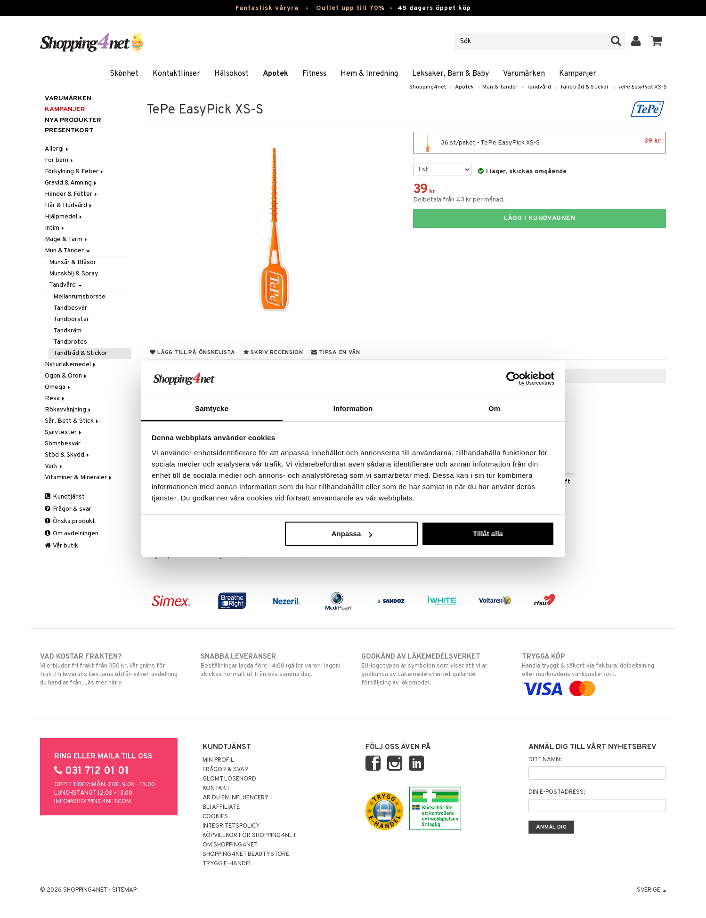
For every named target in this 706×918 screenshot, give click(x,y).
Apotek (275, 74)
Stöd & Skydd (67, 455)
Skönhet (124, 74)
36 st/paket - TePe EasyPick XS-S (539, 142)
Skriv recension (273, 352)
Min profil (218, 760)
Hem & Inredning (369, 74)
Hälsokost (231, 74)
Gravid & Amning (71, 183)
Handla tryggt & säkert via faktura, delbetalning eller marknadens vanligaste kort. (594, 672)
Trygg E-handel (227, 864)
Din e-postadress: (556, 792)
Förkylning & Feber (75, 172)
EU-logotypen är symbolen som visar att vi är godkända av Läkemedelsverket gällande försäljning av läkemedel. (433, 669)
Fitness (314, 74)
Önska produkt (70, 521)
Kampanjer (577, 74)
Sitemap (124, 890)
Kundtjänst (65, 497)
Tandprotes (70, 342)
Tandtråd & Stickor (584, 87)
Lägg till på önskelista (192, 352)
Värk (54, 466)
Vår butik (61, 546)
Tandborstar (71, 319)
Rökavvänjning (68, 410)
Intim (55, 228)
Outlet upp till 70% (350, 8)
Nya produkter (73, 120)
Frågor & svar (68, 509)
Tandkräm (67, 331)
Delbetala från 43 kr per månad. (459, 200)
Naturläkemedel (71, 365)
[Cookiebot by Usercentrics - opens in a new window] (513, 378)
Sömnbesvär (63, 444)
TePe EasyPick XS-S (642, 87)
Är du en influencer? (235, 798)
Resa (55, 399)
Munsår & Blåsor (72, 262)
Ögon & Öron (66, 376)
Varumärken (524, 74)
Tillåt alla (488, 534)
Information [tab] (353, 408)
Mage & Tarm (67, 239)
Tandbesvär (70, 308)
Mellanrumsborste (79, 297)
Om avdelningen (71, 534)
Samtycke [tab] (211, 408)
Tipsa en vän (335, 352)
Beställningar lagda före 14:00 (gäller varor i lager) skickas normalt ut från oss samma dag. (273, 665)
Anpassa (352, 534)
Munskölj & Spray (73, 274)
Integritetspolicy (231, 826)
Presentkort (69, 131)
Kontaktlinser (176, 74)
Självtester (64, 432)
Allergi (57, 149)
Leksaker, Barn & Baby (450, 74)
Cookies (215, 817)
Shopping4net (427, 87)
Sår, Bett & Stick (72, 421)
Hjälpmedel (64, 217)
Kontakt (216, 788)
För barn (59, 160)
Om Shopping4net (230, 845)
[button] (656, 41)
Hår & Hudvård (69, 205)
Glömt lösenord (229, 779)
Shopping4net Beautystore (246, 854)
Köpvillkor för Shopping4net (249, 835)
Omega (58, 387)
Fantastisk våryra (267, 8)
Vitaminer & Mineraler (79, 478)
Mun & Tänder (500, 87)
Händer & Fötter (71, 194)
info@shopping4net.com (92, 801)
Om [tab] (494, 408)
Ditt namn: (544, 760)
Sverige (651, 890)
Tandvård (539, 87)
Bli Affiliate (221, 807)
